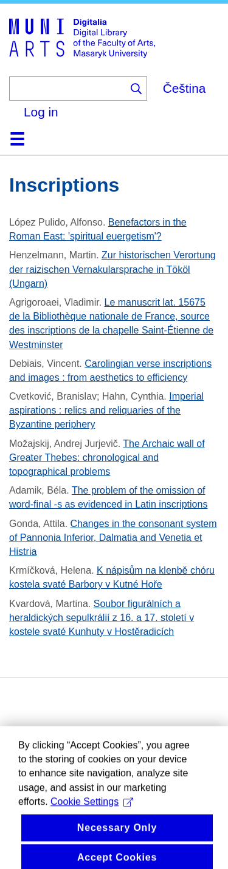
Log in (41, 112)
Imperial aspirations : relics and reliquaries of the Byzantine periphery (106, 410)
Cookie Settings (91, 814)
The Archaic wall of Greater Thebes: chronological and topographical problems (107, 457)
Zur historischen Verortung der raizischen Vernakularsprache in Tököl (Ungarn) (112, 269)
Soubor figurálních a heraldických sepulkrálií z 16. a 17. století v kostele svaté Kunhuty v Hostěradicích (101, 618)
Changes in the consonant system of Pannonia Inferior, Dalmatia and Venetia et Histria (113, 537)
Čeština (184, 88)
